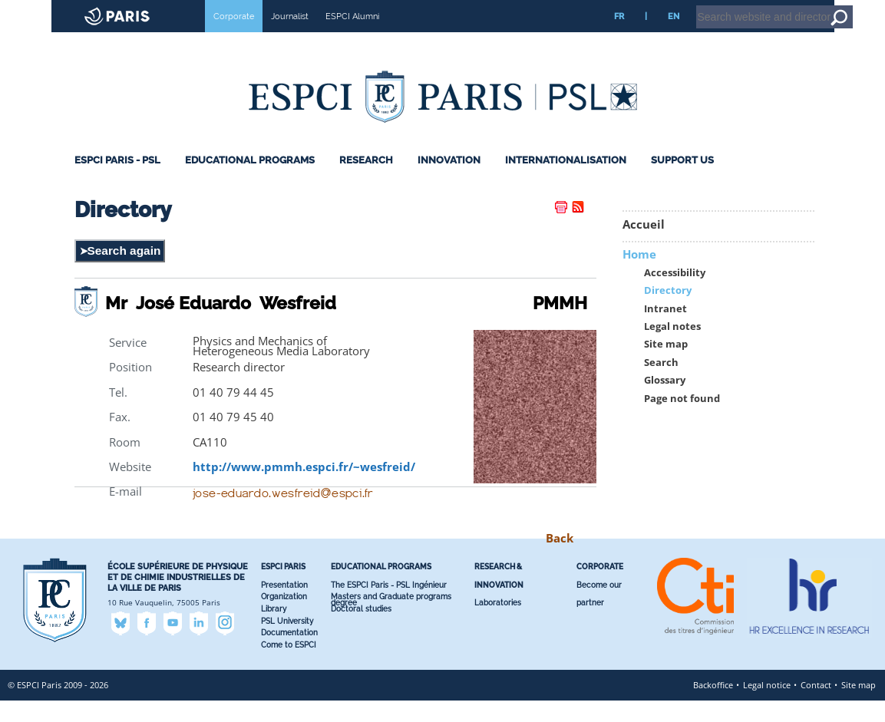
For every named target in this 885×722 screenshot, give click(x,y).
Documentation (289, 654)
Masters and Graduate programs (391, 618)
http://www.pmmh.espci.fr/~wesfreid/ (304, 488)
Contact (816, 706)
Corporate (233, 37)
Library (273, 630)
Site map (666, 365)
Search (661, 384)
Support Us (682, 181)
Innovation (449, 181)
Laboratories (497, 624)
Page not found (682, 419)
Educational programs (250, 181)
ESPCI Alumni (352, 37)
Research (366, 181)
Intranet (749, 7)
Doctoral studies (361, 630)
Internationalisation (565, 181)
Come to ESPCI (288, 666)
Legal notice (767, 706)
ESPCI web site (51, 10)
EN (673, 37)
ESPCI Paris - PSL (117, 181)
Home (788, 7)
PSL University (287, 642)
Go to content (833, 7)
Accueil (643, 246)
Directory (668, 311)
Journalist (290, 37)
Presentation (284, 606)
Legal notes (672, 347)
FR (619, 37)
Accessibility (674, 294)
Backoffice (713, 706)
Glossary (664, 401)
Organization (284, 618)
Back (559, 560)
